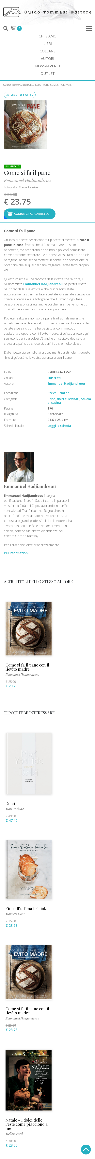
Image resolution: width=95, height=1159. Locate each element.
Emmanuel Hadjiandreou (65, 107)
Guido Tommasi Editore (18, 85)
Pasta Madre (63, 901)
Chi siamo (47, 36)
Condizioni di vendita (44, 1072)
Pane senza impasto (24, 899)
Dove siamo (27, 1067)
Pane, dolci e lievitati (63, 337)
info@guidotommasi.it (47, 985)
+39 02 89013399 (47, 979)
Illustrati (41, 85)
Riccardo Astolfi (62, 907)
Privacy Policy (78, 1072)
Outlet (47, 73)
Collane (47, 51)
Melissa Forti (60, 810)
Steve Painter (66, 114)
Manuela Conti (61, 704)
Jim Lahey (13, 905)
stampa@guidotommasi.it (47, 1009)
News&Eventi (47, 66)
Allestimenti (80, 1067)
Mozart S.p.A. (47, 1149)
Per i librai (14, 1072)
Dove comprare (53, 1067)
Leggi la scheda (59, 363)
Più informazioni (39, 465)
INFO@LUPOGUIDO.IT (65, 1146)
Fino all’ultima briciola (65, 696)
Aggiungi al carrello (68, 142)
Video (8, 1067)
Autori (47, 58)
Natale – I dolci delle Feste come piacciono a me (70, 800)
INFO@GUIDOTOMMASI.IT (31, 1146)
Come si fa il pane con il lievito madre (23, 569)
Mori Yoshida (15, 702)
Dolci (10, 696)
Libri (47, 43)
